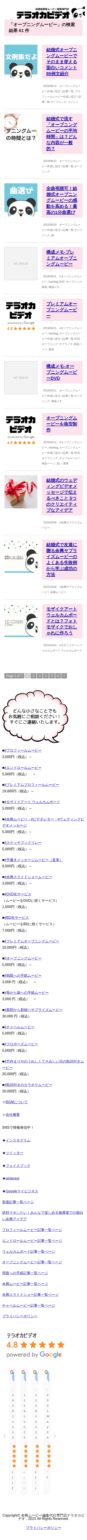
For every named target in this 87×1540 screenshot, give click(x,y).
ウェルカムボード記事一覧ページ (28, 1251)
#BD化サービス (16, 917)
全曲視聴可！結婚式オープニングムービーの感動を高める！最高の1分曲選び (61, 200)
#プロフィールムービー (23, 750)
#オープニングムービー (23, 958)
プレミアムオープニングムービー (61, 309)
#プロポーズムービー (21, 1044)
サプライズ (65, 344)
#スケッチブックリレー (23, 843)
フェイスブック (18, 1166)
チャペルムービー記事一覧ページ (28, 1305)
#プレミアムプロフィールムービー (31, 785)
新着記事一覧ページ (18, 1202)
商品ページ (48, 463)
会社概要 (13, 1115)
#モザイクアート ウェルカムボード (32, 802)
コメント (73, 101)
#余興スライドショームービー (28, 877)
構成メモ (54, 287)
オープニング (58, 101)
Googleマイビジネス (22, 1191)
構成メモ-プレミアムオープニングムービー (61, 258)
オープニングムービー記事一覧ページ (32, 1262)
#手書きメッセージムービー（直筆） (33, 860)
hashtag (53, 281)
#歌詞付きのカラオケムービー (28, 1085)
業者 (44, 287)
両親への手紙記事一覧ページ (25, 1273)
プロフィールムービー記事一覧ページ (32, 1230)
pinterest (12, 1178)
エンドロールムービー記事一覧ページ (32, 1241)
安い (59, 463)
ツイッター (14, 1153)
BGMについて (17, 1102)
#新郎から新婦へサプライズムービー (33, 1010)
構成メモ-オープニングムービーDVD (61, 372)
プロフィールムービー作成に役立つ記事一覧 (61, 96)
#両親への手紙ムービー (23, 975)
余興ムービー (58, 592)
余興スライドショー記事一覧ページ (30, 1295)
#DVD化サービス (17, 894)
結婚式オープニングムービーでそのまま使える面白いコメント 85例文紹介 (61, 61)
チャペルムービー (69, 458)
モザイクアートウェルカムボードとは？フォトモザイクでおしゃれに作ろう (61, 621)
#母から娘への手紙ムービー (26, 992)
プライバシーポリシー (19, 1316)
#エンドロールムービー (23, 768)
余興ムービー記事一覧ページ (25, 1284)
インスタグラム (18, 1140)
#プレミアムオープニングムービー (31, 941)
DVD (61, 281)
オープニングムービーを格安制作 (61, 424)
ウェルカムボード (71, 650)
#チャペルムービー (19, 1027)
